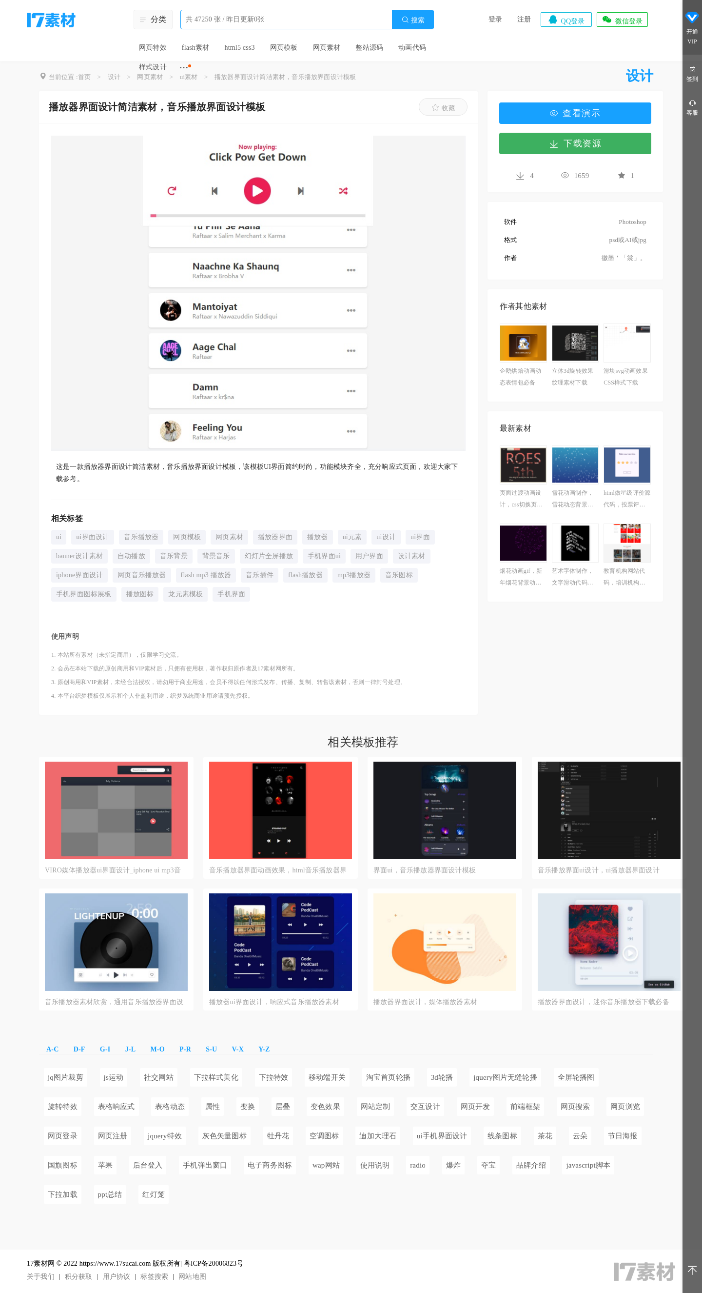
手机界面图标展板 (84, 594)
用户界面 (369, 556)
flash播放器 (305, 575)
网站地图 (192, 1276)
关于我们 (41, 1276)
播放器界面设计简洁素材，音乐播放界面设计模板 (285, 77)
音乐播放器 (141, 537)
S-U (211, 1049)
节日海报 (623, 1136)
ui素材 (189, 77)
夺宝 (488, 1165)
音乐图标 (399, 575)
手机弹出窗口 (205, 1165)
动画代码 (412, 47)
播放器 (317, 537)
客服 (692, 107)
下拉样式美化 (216, 1077)
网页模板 (284, 47)
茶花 (545, 1136)
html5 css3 (239, 47)
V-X (238, 1049)
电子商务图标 (270, 1165)
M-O (157, 1049)
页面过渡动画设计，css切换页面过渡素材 (521, 499)
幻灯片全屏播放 (269, 556)
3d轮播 (442, 1077)
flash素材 (196, 47)
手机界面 (231, 594)
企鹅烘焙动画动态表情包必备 (520, 376)
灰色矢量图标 (224, 1136)
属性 (212, 1107)
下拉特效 (274, 1077)
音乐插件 (259, 575)
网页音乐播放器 (141, 575)
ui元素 (352, 537)
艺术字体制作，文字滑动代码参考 (572, 577)
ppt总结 (110, 1194)
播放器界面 (275, 537)
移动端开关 (327, 1077)
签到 (692, 73)
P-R (185, 1049)
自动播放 (131, 556)
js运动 (114, 1077)
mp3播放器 (353, 575)
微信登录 (622, 19)
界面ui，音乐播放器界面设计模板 (424, 870)
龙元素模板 (185, 594)
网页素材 (327, 47)
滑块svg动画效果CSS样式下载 (625, 376)
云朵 (580, 1136)
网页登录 (63, 1136)
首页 (84, 77)
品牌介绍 (531, 1165)
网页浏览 (625, 1107)
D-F (79, 1049)
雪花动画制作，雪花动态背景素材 (572, 499)
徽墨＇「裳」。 (624, 258)
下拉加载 (63, 1194)
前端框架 (525, 1107)
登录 (495, 19)
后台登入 (148, 1165)
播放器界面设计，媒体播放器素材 (425, 1002)
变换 (247, 1107)
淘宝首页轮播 (388, 1077)
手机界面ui (324, 556)
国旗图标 (63, 1165)
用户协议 (117, 1276)
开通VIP (692, 28)
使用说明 (375, 1165)
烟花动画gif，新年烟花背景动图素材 (521, 577)
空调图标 (324, 1136)
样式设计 (153, 67)
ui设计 (386, 537)
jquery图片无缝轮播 (505, 1077)
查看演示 (575, 113)
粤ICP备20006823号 (214, 1263)
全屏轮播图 (576, 1077)
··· (184, 67)
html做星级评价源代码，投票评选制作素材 (627, 499)
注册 (524, 19)
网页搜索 (575, 1107)
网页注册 (113, 1136)
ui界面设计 (92, 537)
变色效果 (325, 1107)
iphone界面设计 (79, 575)
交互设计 (425, 1107)
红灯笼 (153, 1194)
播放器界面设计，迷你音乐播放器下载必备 (603, 1002)
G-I (105, 1049)
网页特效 (153, 47)
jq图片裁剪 (65, 1077)
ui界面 (420, 537)
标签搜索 (154, 1276)
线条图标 (502, 1136)
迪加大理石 (377, 1136)
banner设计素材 (79, 556)
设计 (114, 77)
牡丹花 (278, 1136)
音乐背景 (174, 556)
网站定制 (375, 1107)
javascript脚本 (588, 1165)
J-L (130, 1049)
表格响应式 (116, 1107)
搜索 (413, 20)
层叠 (282, 1107)
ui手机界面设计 (442, 1136)
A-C (52, 1049)
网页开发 (475, 1107)
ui (58, 537)
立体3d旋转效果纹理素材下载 (573, 376)
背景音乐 (216, 556)
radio (418, 1165)
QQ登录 (566, 19)
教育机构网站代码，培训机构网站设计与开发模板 (624, 577)
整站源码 (369, 47)
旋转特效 (63, 1107)
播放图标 (140, 594)
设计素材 (412, 556)
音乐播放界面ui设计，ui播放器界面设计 (599, 870)
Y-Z (264, 1049)
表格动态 (170, 1107)
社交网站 (159, 1077)
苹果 (105, 1165)
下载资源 (575, 143)
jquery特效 (165, 1136)
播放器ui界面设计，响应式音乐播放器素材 (274, 1002)
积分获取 (79, 1276)
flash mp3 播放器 (206, 575)
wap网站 (326, 1165)
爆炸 (453, 1165)
